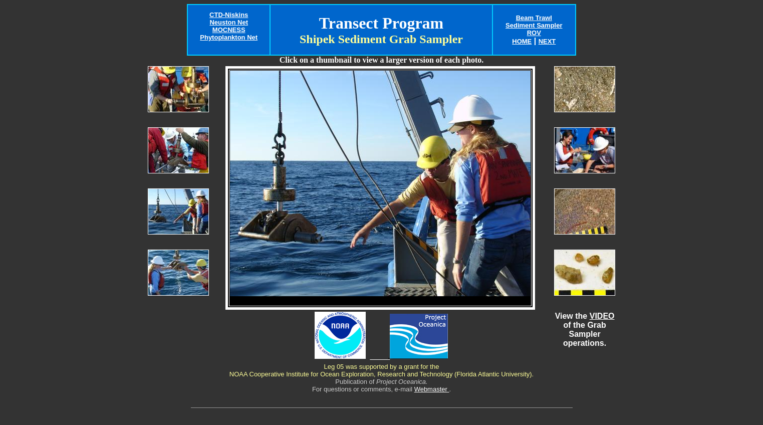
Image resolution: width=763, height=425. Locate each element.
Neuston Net (228, 22)
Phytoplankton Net (229, 37)
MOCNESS (228, 30)
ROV (534, 33)
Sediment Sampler (533, 25)
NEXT (547, 41)
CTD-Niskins (228, 15)
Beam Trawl (534, 18)
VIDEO (602, 316)
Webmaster (431, 389)
